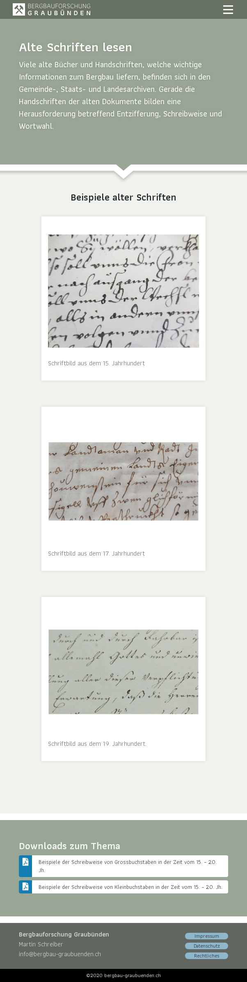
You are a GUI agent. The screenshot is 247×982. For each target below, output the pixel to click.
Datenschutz (207, 946)
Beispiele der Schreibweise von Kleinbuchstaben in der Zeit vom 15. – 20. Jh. (130, 886)
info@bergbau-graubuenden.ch (60, 954)
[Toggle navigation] (228, 9)
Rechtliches (206, 955)
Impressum (206, 936)
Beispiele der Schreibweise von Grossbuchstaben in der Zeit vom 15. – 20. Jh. (128, 866)
